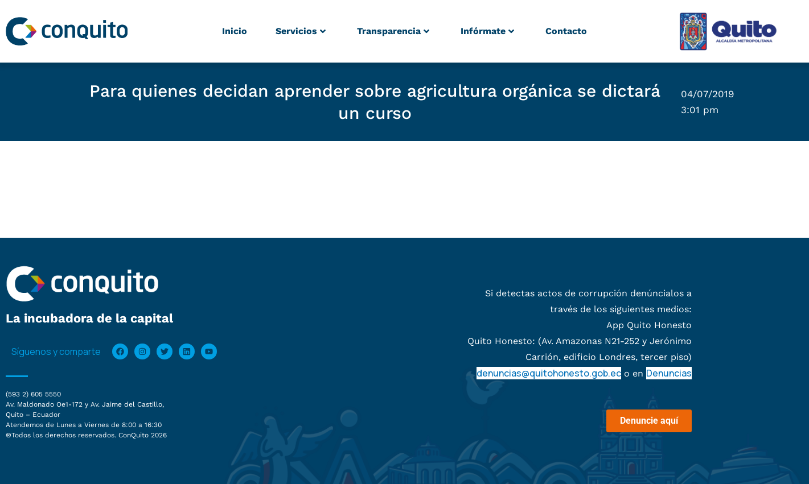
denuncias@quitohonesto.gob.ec (549, 373)
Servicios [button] (301, 31)
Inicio (234, 31)
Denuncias (669, 373)
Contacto (566, 31)
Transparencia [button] (393, 31)
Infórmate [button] (487, 31)
